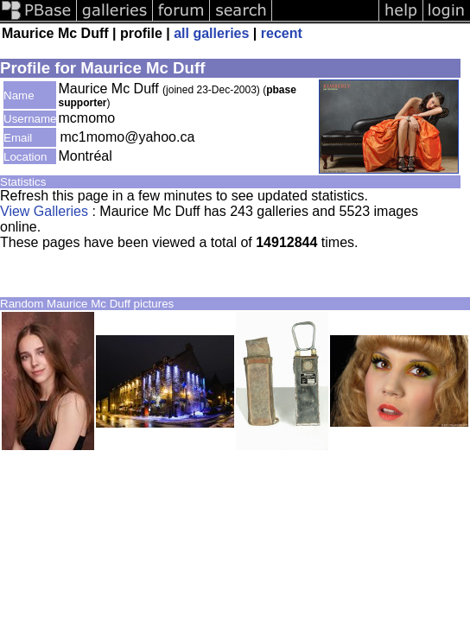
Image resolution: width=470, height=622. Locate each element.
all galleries (211, 33)
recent (281, 33)
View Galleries (44, 211)
